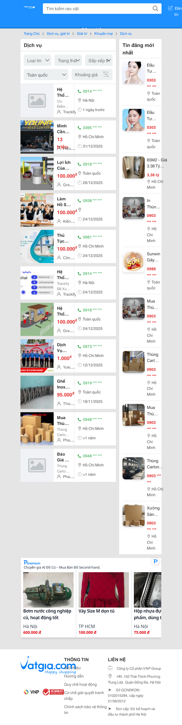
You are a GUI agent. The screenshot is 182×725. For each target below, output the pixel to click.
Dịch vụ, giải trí (58, 33)
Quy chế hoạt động (80, 684)
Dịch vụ (126, 33)
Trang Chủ (32, 33)
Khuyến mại (103, 33)
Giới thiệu (72, 667)
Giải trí (82, 33)
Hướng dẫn (74, 676)
